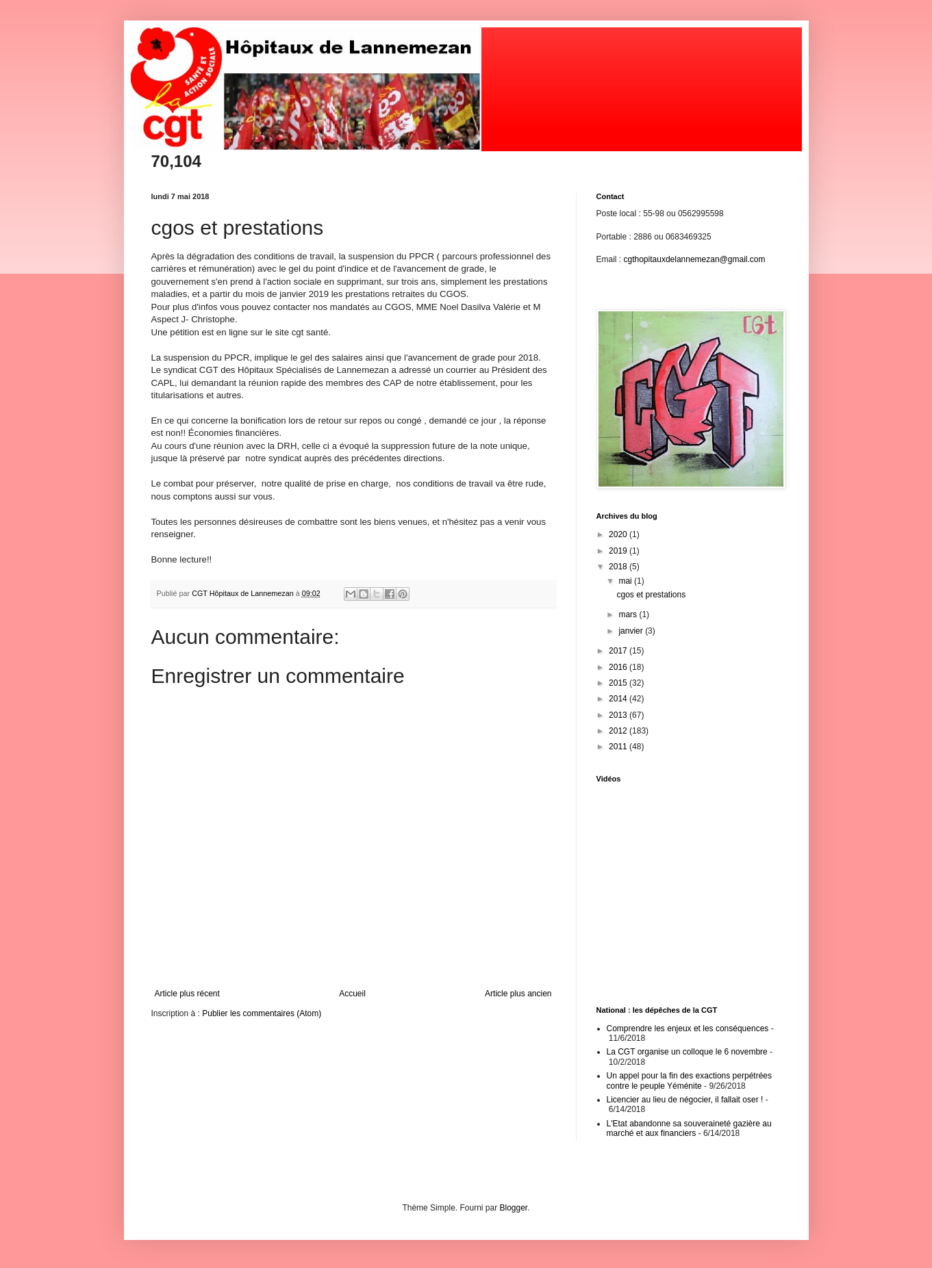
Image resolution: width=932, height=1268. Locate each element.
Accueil (352, 993)
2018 (619, 566)
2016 (619, 667)
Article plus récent (187, 993)
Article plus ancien (518, 993)
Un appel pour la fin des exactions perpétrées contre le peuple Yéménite (689, 1080)
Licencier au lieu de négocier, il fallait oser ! (685, 1099)
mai (626, 581)
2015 (619, 683)
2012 (619, 731)
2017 (619, 651)
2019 (619, 551)
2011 (619, 746)
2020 (619, 534)
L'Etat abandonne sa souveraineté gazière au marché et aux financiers (689, 1128)
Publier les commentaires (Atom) (261, 1013)
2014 (619, 698)
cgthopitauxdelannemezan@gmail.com (695, 259)
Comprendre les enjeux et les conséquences (688, 1028)
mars (628, 614)
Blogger (514, 1208)
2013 (619, 715)
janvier (631, 631)
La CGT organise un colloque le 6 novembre (687, 1052)
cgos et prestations (650, 594)
